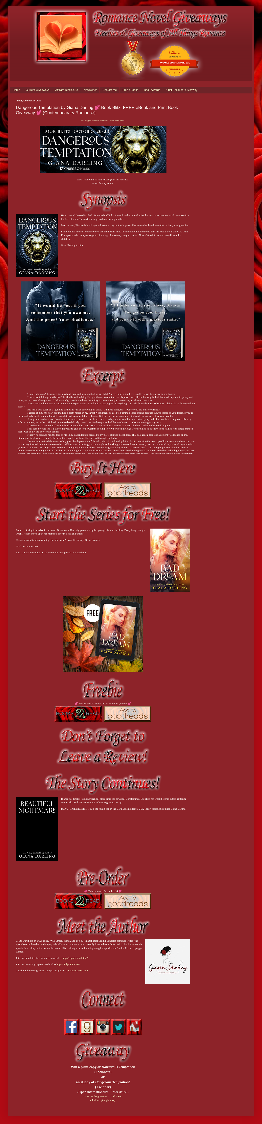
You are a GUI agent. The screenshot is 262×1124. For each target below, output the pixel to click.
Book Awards (152, 89)
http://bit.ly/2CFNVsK (68, 964)
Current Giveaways (37, 89)
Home (16, 89)
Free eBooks (130, 89)
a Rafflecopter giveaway (103, 1100)
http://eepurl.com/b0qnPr (75, 957)
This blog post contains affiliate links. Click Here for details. (103, 120)
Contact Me (109, 89)
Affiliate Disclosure (66, 89)
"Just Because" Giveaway (181, 89)
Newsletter (90, 89)
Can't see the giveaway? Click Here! (103, 1096)
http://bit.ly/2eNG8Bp (76, 970)
